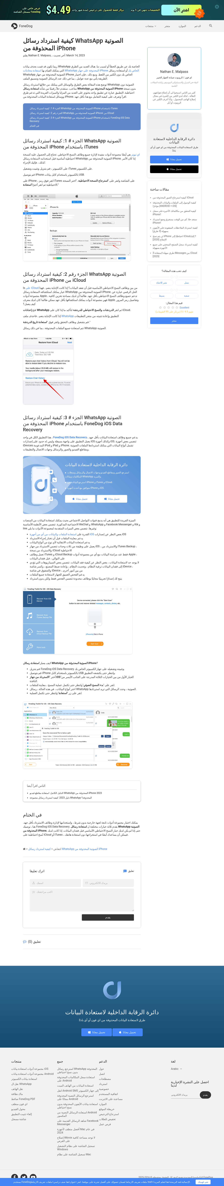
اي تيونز (135, 154)
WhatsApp (67, 316)
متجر (167, 26)
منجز (174, 320)
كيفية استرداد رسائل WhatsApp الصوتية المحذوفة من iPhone (67, 849)
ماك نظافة (17, 1094)
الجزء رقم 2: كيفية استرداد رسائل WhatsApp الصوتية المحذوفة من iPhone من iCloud (72, 113)
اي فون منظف (19, 1104)
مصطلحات (105, 1078)
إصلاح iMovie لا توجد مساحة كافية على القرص (76, 1139)
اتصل (102, 1073)
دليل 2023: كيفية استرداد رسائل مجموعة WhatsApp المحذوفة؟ (61, 797)
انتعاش (57, 849)
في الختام (34, 125)
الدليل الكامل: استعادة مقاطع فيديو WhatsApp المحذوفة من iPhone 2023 (66, 793)
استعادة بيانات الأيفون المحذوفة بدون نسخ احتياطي (77, 1105)
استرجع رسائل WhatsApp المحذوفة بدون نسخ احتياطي (77, 1070)
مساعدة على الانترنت (111, 1099)
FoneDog (22, 26)
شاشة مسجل (18, 1119)
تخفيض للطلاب (107, 1119)
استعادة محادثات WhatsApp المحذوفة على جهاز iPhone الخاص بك (81, 70)
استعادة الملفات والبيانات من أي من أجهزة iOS (62, 534)
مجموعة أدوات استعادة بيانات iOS (29, 1068)
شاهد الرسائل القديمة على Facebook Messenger (77, 1122)
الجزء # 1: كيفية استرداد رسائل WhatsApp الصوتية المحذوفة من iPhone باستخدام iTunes (74, 108)
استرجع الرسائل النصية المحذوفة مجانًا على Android (75, 1097)
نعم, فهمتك (203, 1182)
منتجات (150, 26)
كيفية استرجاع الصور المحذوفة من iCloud (173, 197)
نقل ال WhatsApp (21, 1084)
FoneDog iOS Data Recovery (70, 437)
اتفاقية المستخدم (108, 1094)
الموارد (182, 26)
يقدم (107, 917)
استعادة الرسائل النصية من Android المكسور (77, 1114)
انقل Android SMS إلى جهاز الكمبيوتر (77, 1090)
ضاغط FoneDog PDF (23, 1099)
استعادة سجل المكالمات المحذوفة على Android (76, 1079)
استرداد (103, 1084)
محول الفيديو (18, 1109)
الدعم (197, 26)
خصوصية (104, 1089)
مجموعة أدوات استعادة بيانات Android (32, 1073)
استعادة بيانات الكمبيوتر (24, 1078)
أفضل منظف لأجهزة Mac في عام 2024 (75, 1131)
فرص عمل (105, 1124)
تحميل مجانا (80, 498)
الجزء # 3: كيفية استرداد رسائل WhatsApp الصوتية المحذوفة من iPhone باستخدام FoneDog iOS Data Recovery (80, 119)
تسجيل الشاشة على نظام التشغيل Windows (76, 1147)
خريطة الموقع (106, 1109)
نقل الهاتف (17, 1089)
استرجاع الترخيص (109, 1114)
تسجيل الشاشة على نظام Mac (74, 1154)
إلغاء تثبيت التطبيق (21, 1114)
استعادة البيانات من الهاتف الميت (75, 1085)
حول (101, 1068)
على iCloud (32, 287)
